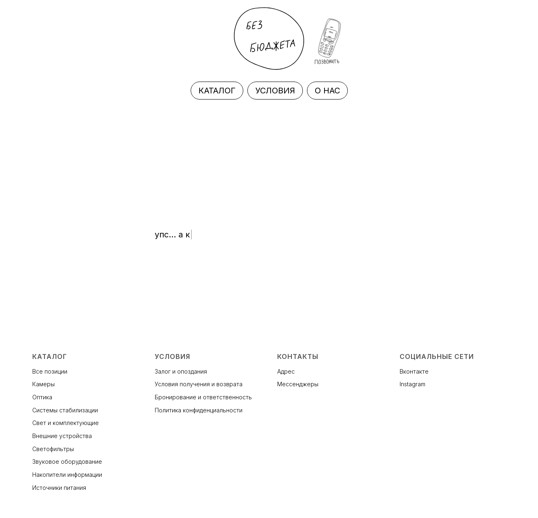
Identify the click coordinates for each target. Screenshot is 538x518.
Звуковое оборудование (67, 461)
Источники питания (59, 487)
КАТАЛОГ (217, 90)
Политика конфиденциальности (198, 410)
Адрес (286, 371)
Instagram (412, 384)
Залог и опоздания (181, 371)
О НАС (327, 90)
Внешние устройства (62, 435)
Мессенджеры (297, 384)
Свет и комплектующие (65, 422)
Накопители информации (67, 474)
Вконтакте (414, 371)
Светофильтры (53, 448)
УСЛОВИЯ (275, 90)
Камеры (43, 384)
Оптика (42, 397)
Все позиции (49, 371)
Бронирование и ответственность (203, 397)
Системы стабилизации (65, 410)
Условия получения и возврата (198, 384)
